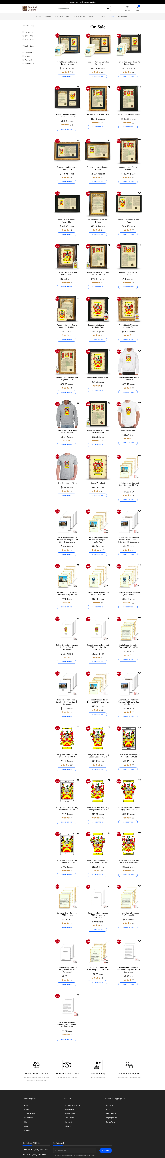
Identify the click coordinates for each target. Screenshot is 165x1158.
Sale (112, 16)
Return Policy (110, 1122)
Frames (26, 1109)
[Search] (108, 9)
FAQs (108, 1109)
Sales (26, 1126)
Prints (48, 16)
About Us (68, 1126)
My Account (123, 16)
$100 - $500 (30, 39)
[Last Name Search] (81, 8)
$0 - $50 (29, 32)
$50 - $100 (30, 36)
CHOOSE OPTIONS (67, 76)
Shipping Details (111, 1118)
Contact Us (69, 1122)
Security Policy (70, 1114)
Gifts (103, 16)
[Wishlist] (78, 34)
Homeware (29, 64)
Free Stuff (27, 1130)
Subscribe (105, 1150)
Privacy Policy (69, 1109)
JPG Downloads (62, 16)
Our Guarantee (111, 1114)
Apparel (92, 16)
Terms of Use (69, 1118)
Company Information (72, 1105)
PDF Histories (79, 16)
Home (38, 16)
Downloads (30, 53)
